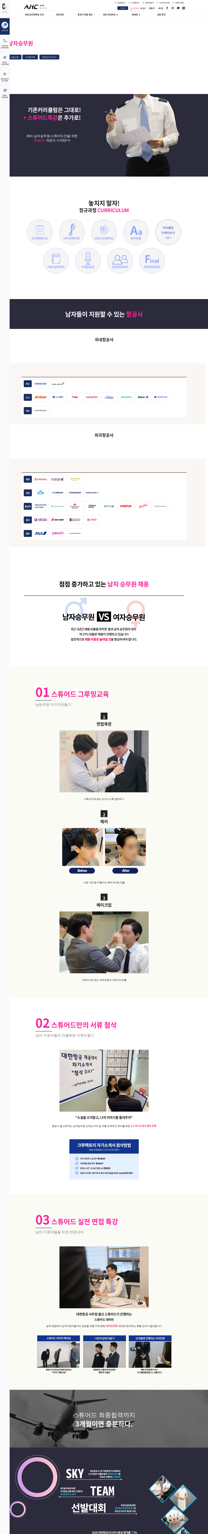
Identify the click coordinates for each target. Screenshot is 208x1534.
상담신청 (15, 57)
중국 (28, 520)
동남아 (28, 506)
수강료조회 (30, 57)
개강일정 (122, 8)
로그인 (160, 8)
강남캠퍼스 (121, 3)
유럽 (28, 492)
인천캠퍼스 (135, 3)
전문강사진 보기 (49, 57)
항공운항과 (149, 3)
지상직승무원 (164, 3)
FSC (28, 383)
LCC (28, 397)
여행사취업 (179, 3)
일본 (28, 533)
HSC (28, 410)
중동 (28, 479)
